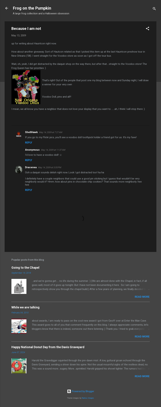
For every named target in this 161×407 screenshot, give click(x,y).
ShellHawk (31, 132)
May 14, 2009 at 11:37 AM (53, 150)
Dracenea (31, 167)
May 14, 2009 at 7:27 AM (50, 132)
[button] (147, 29)
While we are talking (25, 307)
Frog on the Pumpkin (32, 8)
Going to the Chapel (25, 267)
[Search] (154, 9)
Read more (142, 296)
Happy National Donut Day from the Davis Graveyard (47, 347)
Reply (28, 142)
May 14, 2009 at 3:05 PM (49, 167)
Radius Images (88, 398)
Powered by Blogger (80, 391)
